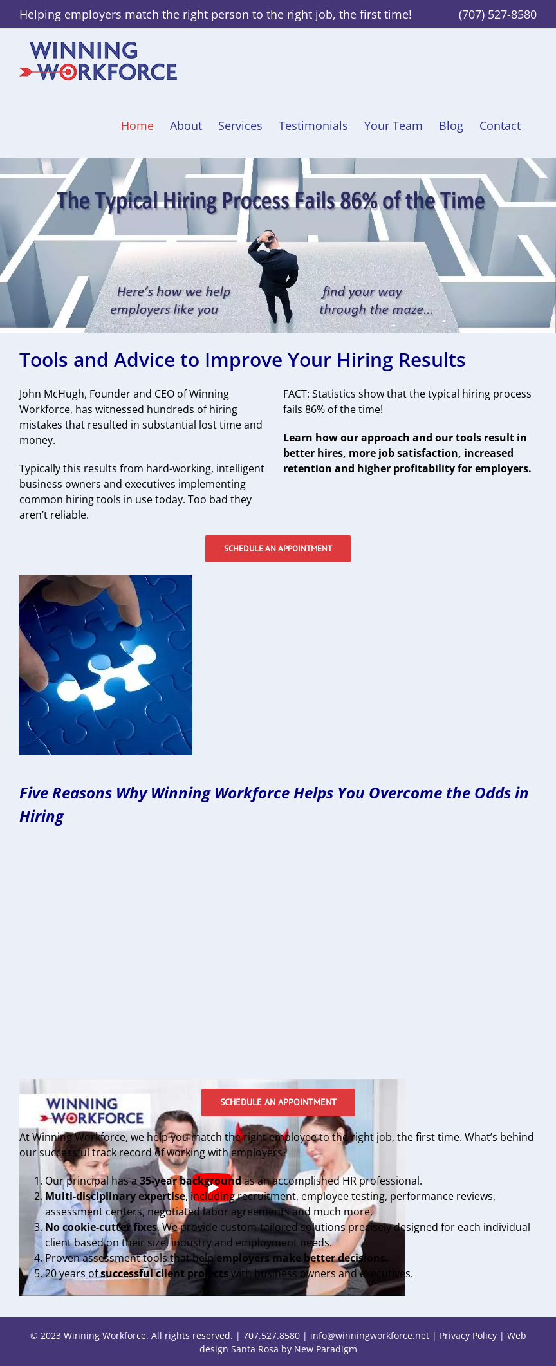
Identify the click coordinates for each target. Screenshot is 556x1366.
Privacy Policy (468, 1335)
